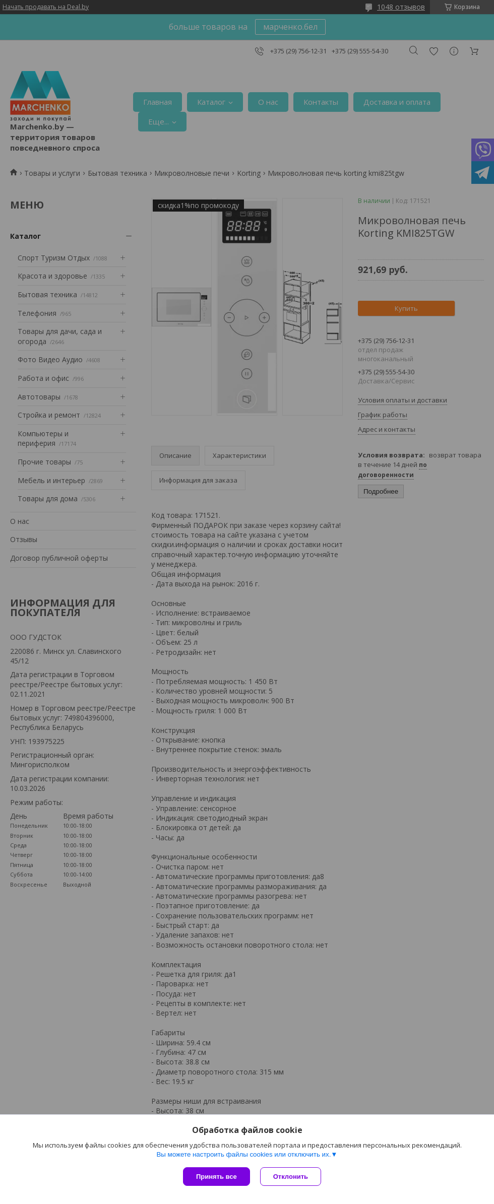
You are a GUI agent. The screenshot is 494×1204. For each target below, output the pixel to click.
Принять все (216, 1176)
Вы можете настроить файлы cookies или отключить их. (243, 1154)
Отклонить (290, 1176)
